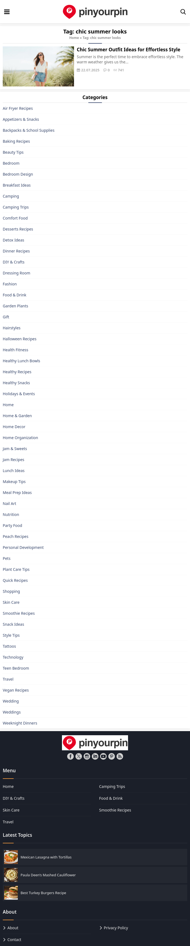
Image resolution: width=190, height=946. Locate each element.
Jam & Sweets (15, 448)
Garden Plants (15, 305)
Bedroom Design (18, 174)
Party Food (12, 525)
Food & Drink (14, 294)
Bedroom (11, 163)
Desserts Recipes (18, 229)
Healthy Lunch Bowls (21, 360)
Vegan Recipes (16, 690)
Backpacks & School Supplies (29, 130)
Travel (8, 679)
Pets (6, 558)
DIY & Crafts (13, 262)
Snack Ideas (13, 624)
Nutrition (11, 514)
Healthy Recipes (17, 371)
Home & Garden (17, 415)
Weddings (12, 712)
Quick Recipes (15, 580)
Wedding (11, 701)
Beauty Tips (13, 152)
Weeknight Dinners (20, 723)
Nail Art (9, 503)
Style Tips (11, 635)
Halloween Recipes (19, 338)
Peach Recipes (15, 536)
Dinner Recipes (16, 251)
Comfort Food (15, 218)
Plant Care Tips (16, 569)
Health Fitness (15, 349)
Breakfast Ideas (17, 185)
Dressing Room (16, 273)
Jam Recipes (13, 459)
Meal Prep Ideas (17, 492)
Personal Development (23, 547)
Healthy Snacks (16, 382)
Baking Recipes (16, 141)
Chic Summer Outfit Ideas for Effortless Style (128, 49)
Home (74, 37)
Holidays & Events (19, 393)
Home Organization (20, 437)
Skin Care (11, 602)
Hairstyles (12, 327)
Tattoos (9, 646)
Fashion (10, 284)
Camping (11, 196)
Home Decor (14, 426)
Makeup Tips (14, 481)
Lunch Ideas (13, 470)
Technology (13, 657)
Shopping (11, 591)
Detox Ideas (13, 240)
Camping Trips (16, 207)
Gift (6, 316)
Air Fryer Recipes (18, 108)
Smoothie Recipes (19, 613)
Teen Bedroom (16, 668)
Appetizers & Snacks (21, 119)
